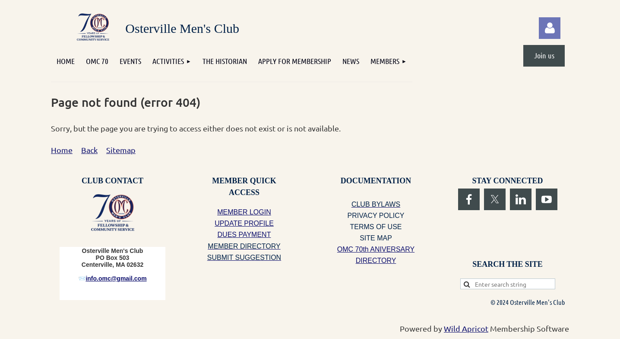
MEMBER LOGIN (244, 212)
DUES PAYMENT (244, 234)
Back (89, 149)
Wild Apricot (466, 328)
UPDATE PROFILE (244, 223)
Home (62, 149)
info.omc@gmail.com (115, 278)
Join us (544, 55)
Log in (549, 28)
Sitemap (121, 149)
